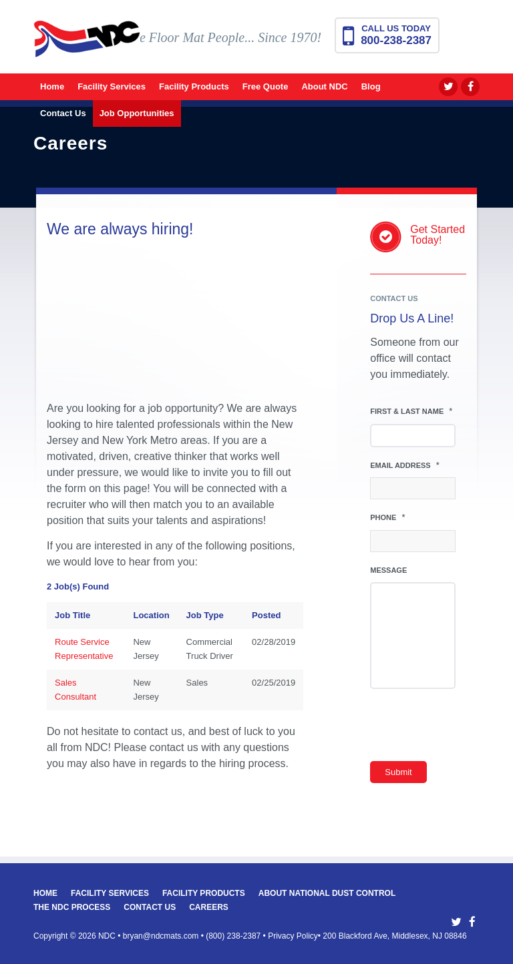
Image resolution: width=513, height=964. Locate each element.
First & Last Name (411, 411)
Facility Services (110, 893)
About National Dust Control (327, 893)
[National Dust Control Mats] (86, 48)
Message (388, 570)
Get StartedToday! (437, 235)
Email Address (405, 465)
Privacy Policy (293, 936)
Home (45, 893)
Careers (208, 907)
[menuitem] (52, 86)
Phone (387, 517)
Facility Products (203, 893)
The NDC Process (71, 907)
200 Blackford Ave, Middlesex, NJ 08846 (394, 936)
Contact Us (150, 907)
